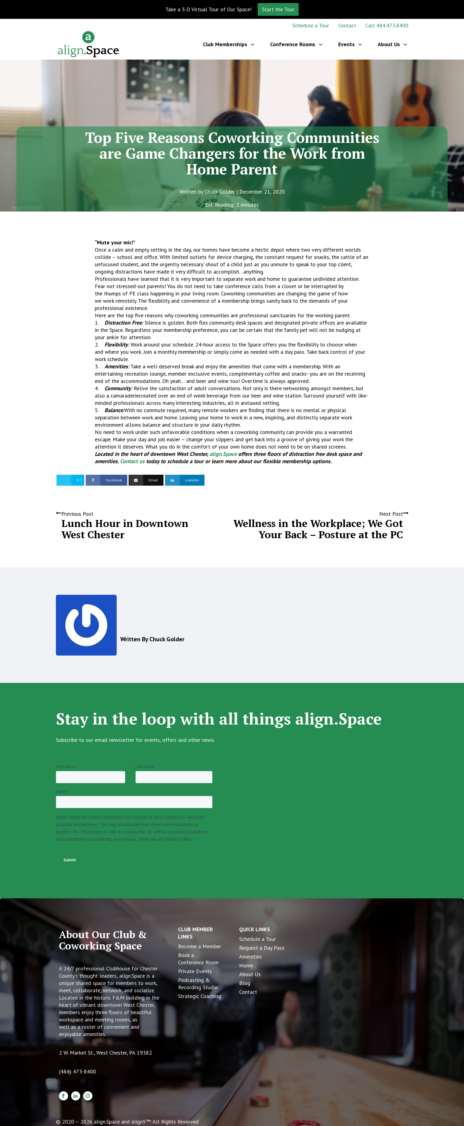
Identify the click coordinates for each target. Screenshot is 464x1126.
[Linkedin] (185, 480)
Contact (347, 25)
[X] (70, 480)
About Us (250, 974)
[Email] (146, 480)
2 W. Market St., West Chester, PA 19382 (105, 1052)
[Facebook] (106, 480)
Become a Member (199, 946)
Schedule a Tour (310, 25)
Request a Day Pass (261, 947)
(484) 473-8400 (77, 1071)
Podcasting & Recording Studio (198, 983)
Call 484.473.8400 (386, 25)
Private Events (195, 971)
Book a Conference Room (198, 959)
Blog (244, 983)
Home (246, 965)
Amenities (250, 956)
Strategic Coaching (199, 996)
